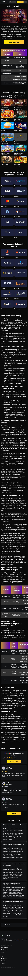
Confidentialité (4, 950)
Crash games (17, 96)
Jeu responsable (5, 947)
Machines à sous (24, 96)
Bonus (2, 952)
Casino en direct (12, 96)
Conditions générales (6, 945)
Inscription (20, 1)
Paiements (3, 958)
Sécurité (3, 960)
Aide (2, 956)
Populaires (4, 96)
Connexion (12, 1)
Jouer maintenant (14, 42)
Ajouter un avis (14, 761)
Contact (3, 963)
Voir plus (14, 813)
